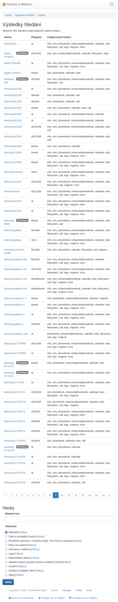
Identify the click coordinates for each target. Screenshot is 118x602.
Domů (8, 15)
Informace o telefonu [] (22, 549)
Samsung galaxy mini (15, 269)
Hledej (79, 590)
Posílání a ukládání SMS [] (24, 570)
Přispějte (67, 590)
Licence (54, 590)
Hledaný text (12, 513)
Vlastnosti (11, 526)
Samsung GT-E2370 (15, 456)
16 (103, 495)
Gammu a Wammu (17, 4)
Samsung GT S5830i (15, 343)
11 (69, 495)
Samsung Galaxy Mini (15, 259)
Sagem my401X (12, 72)
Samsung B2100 (13, 88)
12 (75, 495)
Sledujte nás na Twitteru (51, 598)
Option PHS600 (12, 63)
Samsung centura (13, 172)
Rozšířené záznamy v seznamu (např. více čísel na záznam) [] (43, 540)
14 (89, 495)
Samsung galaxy (13, 230)
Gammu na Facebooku (21, 598)
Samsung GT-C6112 (15, 440)
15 (96, 495)
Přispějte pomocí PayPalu (83, 598)
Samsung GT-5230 (14, 382)
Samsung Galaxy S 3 (15, 298)
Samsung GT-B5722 (15, 411)
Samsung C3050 (13, 152)
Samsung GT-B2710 (15, 392)
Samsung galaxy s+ (14, 304)
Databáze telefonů (25, 15)
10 (62, 495)
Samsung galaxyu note (16, 333)
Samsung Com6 (12, 181)
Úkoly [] (14, 575)
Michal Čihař (40, 590)
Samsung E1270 (13, 201)
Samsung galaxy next (15, 278)
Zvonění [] (15, 566)
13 (82, 495)
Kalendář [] (16, 532)
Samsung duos (12, 191)
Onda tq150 (10, 43)
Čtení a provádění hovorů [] (24, 536)
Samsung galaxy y (13, 324)
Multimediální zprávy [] (22, 557)
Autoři (89, 590)
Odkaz (22, 532)
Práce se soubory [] (20, 545)
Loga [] (14, 553)
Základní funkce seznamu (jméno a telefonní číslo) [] (38, 562)
